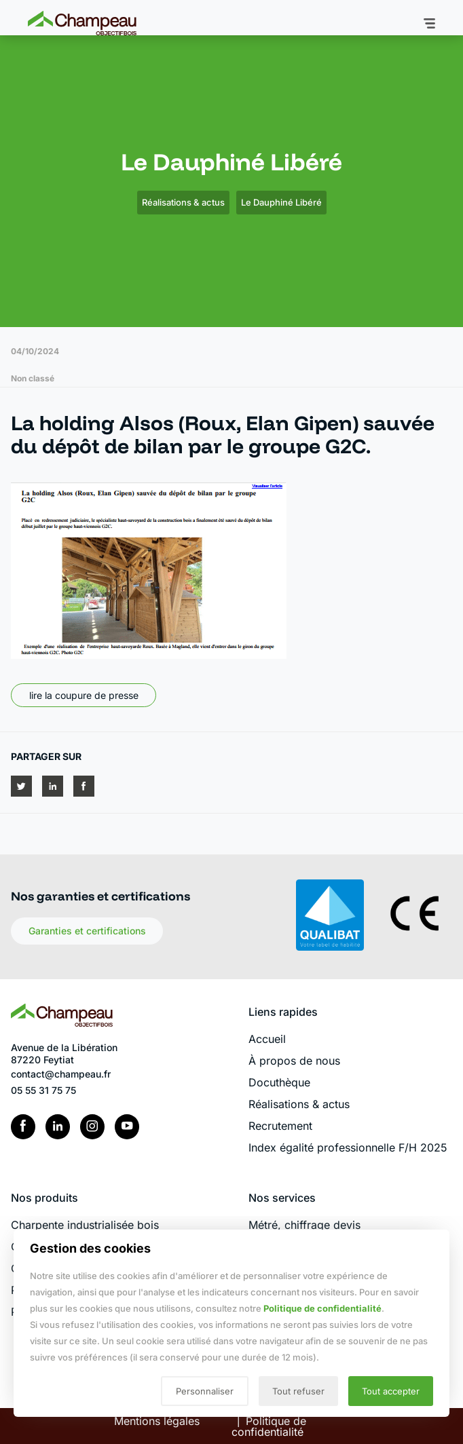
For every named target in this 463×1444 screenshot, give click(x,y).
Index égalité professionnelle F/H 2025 (347, 1147)
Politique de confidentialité (322, 1308)
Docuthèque (279, 1082)
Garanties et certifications (87, 930)
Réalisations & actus (183, 202)
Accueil (267, 1039)
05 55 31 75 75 (43, 1090)
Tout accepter (391, 1391)
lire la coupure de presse (83, 695)
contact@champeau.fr (61, 1074)
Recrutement (280, 1126)
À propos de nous (294, 1060)
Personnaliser (205, 1391)
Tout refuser (298, 1391)
